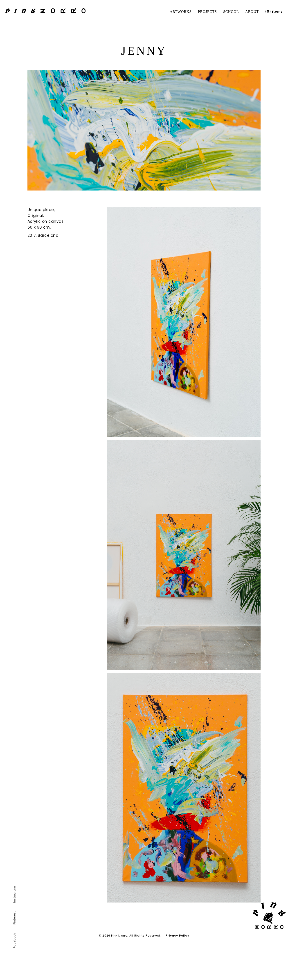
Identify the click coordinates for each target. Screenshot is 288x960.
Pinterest (14, 918)
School (231, 12)
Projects (207, 12)
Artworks (181, 12)
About (252, 12)
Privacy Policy (177, 935)
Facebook (14, 940)
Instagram (14, 894)
